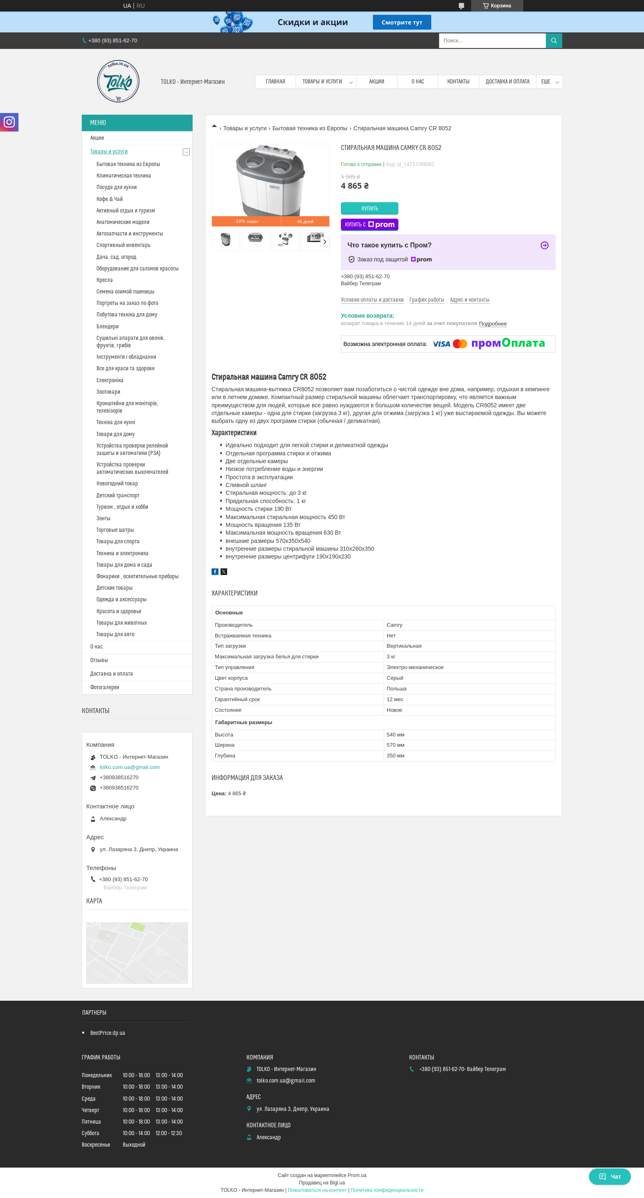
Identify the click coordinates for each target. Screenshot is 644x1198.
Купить (369, 208)
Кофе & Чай (110, 199)
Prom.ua (357, 1175)
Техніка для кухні (116, 422)
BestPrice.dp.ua (107, 1033)
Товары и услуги (322, 81)
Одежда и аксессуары (122, 599)
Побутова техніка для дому (127, 315)
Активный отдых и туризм (126, 211)
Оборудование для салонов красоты (138, 268)
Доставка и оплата (507, 81)
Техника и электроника (123, 553)
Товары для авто (115, 634)
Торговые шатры (115, 530)
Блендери (108, 326)
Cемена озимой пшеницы (125, 292)
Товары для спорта (118, 541)
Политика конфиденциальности (387, 1190)
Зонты (103, 518)
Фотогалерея (104, 687)
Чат (610, 1176)
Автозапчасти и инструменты (130, 234)
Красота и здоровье (119, 611)
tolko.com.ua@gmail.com (130, 767)
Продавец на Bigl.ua (322, 1183)
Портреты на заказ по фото (127, 303)
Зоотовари (108, 392)
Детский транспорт (118, 495)
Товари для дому (116, 434)
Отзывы (99, 660)
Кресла (105, 280)
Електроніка (110, 380)
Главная (275, 81)
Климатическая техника (124, 176)
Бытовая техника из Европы (310, 128)
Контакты (458, 81)
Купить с (370, 225)
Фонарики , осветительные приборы (138, 576)
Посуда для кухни (117, 187)
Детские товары (115, 588)
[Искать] (554, 40)
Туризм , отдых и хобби (122, 507)
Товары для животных (122, 623)
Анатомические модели (123, 222)
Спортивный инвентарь (123, 245)
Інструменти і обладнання (126, 357)
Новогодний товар (117, 483)
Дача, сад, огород (116, 257)
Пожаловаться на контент (317, 1190)
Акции (376, 81)
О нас (418, 81)
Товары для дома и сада (124, 565)
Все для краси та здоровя (125, 368)
